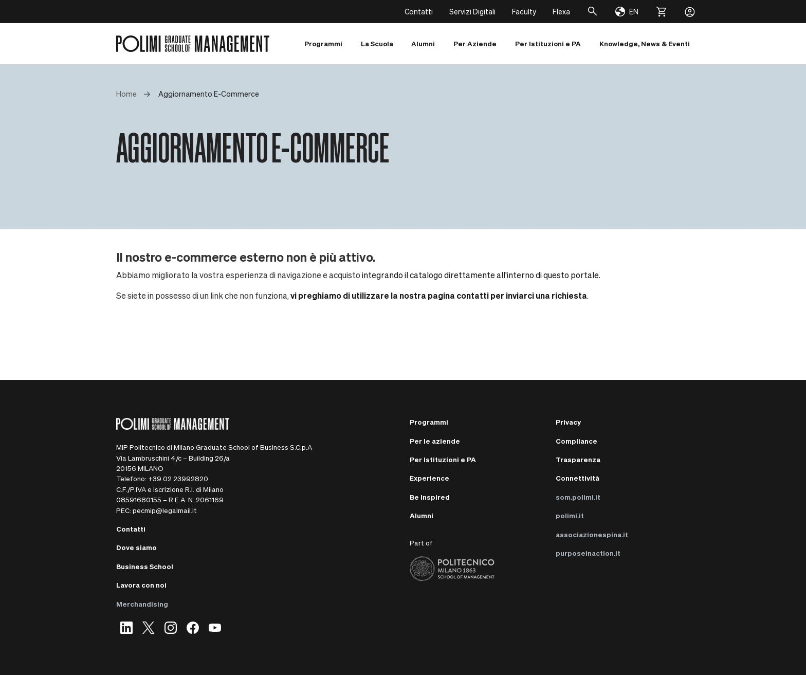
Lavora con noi (141, 584)
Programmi (429, 421)
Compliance (576, 440)
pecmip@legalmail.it (165, 510)
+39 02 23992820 (178, 478)
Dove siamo (136, 547)
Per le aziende (435, 440)
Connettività (577, 477)
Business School (144, 566)
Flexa (561, 11)
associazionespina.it (592, 534)
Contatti (419, 11)
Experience (429, 477)
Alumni (421, 515)
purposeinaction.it (588, 553)
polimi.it (570, 515)
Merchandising (142, 603)
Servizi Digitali (472, 11)
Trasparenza (578, 459)
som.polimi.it (578, 496)
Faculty (524, 11)
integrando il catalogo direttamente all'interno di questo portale (480, 274)
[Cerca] (593, 11)
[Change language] (626, 12)
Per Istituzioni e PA (443, 459)
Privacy (568, 421)
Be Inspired (430, 496)
